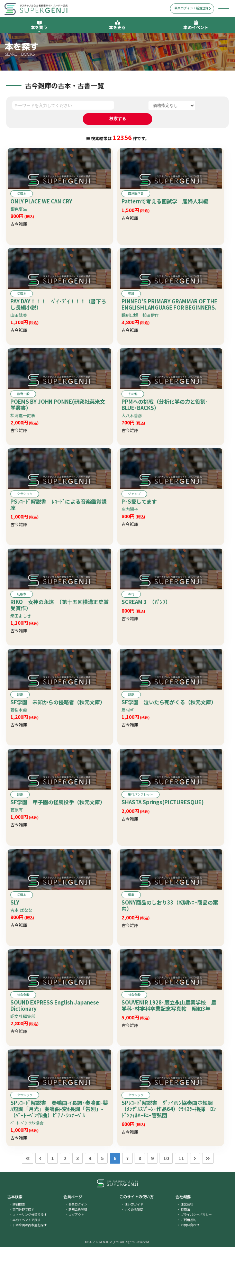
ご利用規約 (188, 1248)
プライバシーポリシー (196, 1242)
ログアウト (76, 1242)
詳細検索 (18, 1232)
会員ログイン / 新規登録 (192, 8)
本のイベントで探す (26, 1248)
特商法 (185, 1237)
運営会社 (187, 1232)
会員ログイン (78, 1232)
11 (181, 1186)
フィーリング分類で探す (29, 1242)
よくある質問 (134, 1237)
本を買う (39, 26)
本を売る (117, 25)
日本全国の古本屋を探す (29, 1253)
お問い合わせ (190, 1253)
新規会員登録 (78, 1237)
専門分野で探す (23, 1237)
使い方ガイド (134, 1232)
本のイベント (195, 25)
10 (166, 1186)
